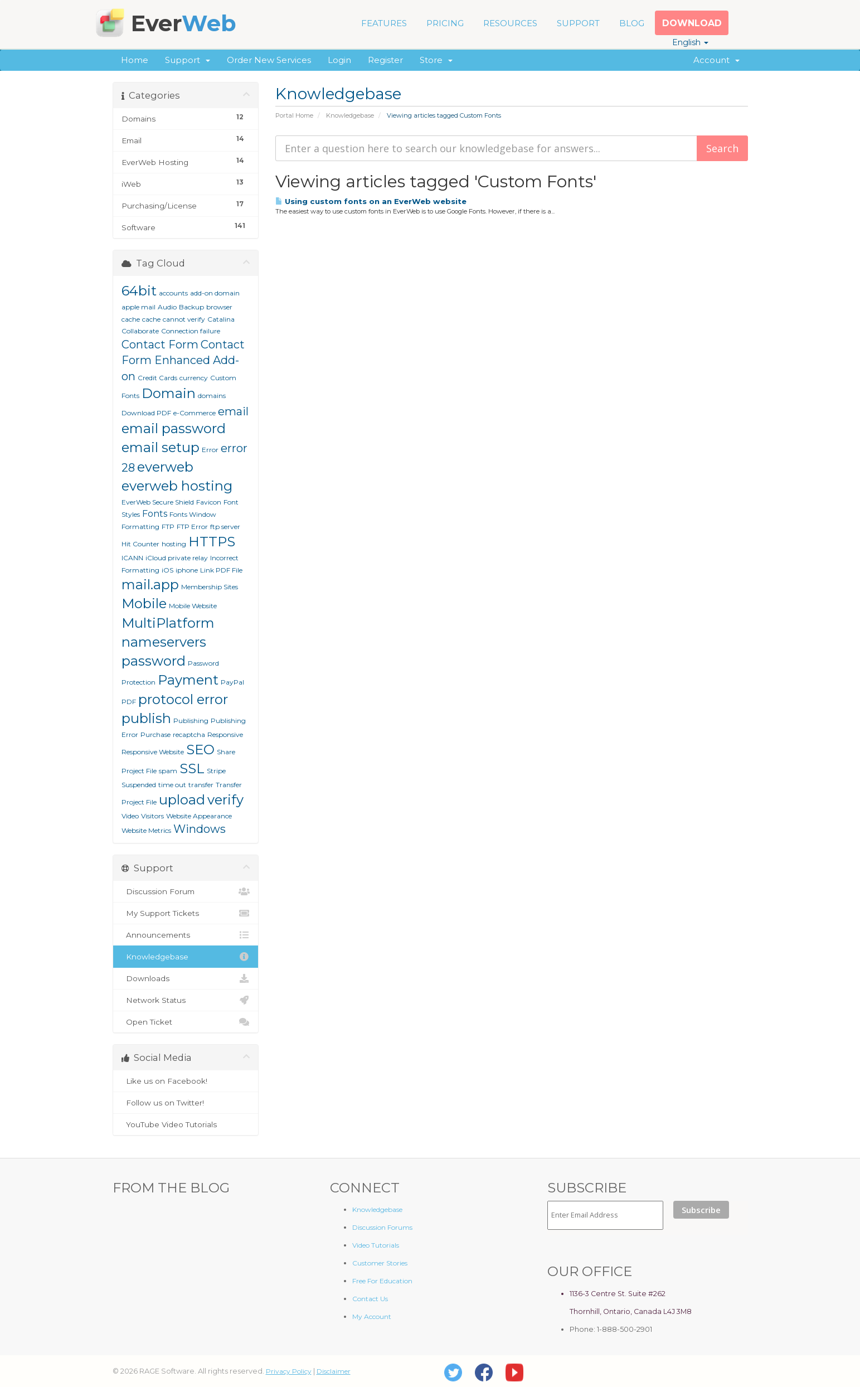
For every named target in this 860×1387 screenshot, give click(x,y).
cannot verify (184, 319)
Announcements (186, 935)
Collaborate (140, 331)
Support (187, 60)
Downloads (186, 978)
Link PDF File (221, 570)
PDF (129, 701)
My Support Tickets (186, 913)
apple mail (139, 307)
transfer (200, 784)
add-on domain (215, 293)
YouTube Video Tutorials (186, 1124)
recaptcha (189, 734)
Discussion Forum (186, 891)
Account (716, 60)
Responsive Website (153, 752)
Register (385, 60)
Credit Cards (157, 378)
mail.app (150, 584)
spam (168, 771)
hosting (174, 544)
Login (339, 60)
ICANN (132, 558)
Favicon (208, 502)
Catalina (221, 319)
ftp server (225, 526)
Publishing (190, 720)
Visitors (152, 816)
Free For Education (382, 1281)
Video (130, 816)
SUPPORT (578, 23)
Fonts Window (192, 514)
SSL (192, 768)
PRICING (445, 23)
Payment (188, 680)
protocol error (183, 699)
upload (182, 800)
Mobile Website (193, 606)
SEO (200, 749)
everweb (165, 467)
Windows (199, 829)
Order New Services (269, 60)
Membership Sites (209, 587)
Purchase (155, 734)
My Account (371, 1316)
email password (174, 428)
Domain (169, 393)
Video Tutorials (375, 1245)
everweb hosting (177, 486)
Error (210, 449)
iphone (187, 570)
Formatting (140, 526)
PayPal (232, 682)
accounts (173, 293)
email (233, 411)
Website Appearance (199, 816)
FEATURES (384, 23)
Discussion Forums (382, 1227)
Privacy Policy (289, 1371)
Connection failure (190, 331)
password (154, 661)
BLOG (631, 23)
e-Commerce (194, 413)
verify (225, 800)
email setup (161, 447)
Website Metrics (146, 830)
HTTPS (211, 542)
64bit (139, 291)
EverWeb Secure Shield (158, 502)
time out (172, 784)
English (690, 42)
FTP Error (192, 526)
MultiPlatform (168, 623)
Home (134, 60)
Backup (191, 307)
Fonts (154, 513)
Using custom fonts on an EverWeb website (371, 201)
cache (151, 319)
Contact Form (160, 344)
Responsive (225, 734)
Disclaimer (334, 1371)
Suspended (139, 784)
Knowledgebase (350, 115)
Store (436, 60)
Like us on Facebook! (186, 1081)
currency (193, 378)
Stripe (216, 771)
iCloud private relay (176, 558)
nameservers (164, 642)
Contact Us (370, 1298)
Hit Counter (140, 544)
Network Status (186, 1000)
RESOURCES (510, 23)
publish (146, 718)
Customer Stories (379, 1263)
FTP (168, 526)
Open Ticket (186, 1022)
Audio (167, 307)
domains (212, 395)
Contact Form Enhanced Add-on (183, 360)
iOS (167, 570)
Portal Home (294, 115)
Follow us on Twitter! (186, 1102)
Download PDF (146, 413)
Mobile (144, 603)
